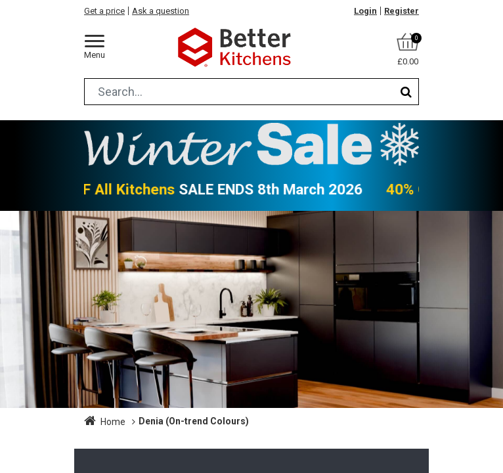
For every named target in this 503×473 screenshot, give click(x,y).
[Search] (406, 91)
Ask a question (160, 11)
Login (365, 11)
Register (401, 11)
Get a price (104, 11)
